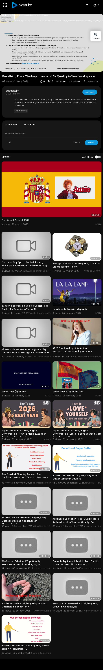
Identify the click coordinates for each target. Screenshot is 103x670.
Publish (91, 142)
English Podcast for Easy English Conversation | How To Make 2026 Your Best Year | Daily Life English (24, 434)
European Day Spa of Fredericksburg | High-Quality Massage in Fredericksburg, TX (24, 265)
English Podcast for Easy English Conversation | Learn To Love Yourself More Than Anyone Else (77, 434)
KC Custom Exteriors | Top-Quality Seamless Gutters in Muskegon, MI (21, 563)
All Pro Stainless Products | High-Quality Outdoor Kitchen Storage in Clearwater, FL (25, 351)
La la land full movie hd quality (70, 309)
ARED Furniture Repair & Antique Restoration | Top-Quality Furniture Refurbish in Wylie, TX (72, 351)
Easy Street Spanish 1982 (15, 220)
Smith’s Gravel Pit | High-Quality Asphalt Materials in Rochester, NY (24, 605)
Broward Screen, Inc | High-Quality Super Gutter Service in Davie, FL (75, 477)
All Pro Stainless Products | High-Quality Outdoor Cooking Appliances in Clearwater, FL (24, 521)
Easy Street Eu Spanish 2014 (68, 391)
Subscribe (89, 92)
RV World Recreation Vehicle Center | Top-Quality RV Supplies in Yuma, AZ (26, 307)
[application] (51, 43)
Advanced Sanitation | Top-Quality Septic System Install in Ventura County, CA (76, 520)
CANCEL (77, 142)
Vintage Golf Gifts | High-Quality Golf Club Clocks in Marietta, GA (77, 265)
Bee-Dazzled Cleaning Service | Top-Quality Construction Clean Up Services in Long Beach (25, 477)
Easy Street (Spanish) (14, 391)
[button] (96, 5)
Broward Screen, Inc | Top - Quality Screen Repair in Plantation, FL (25, 647)
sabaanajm (12, 90)
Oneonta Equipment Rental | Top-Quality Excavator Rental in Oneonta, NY (76, 563)
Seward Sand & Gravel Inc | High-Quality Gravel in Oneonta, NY (75, 605)
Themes (96, 36)
